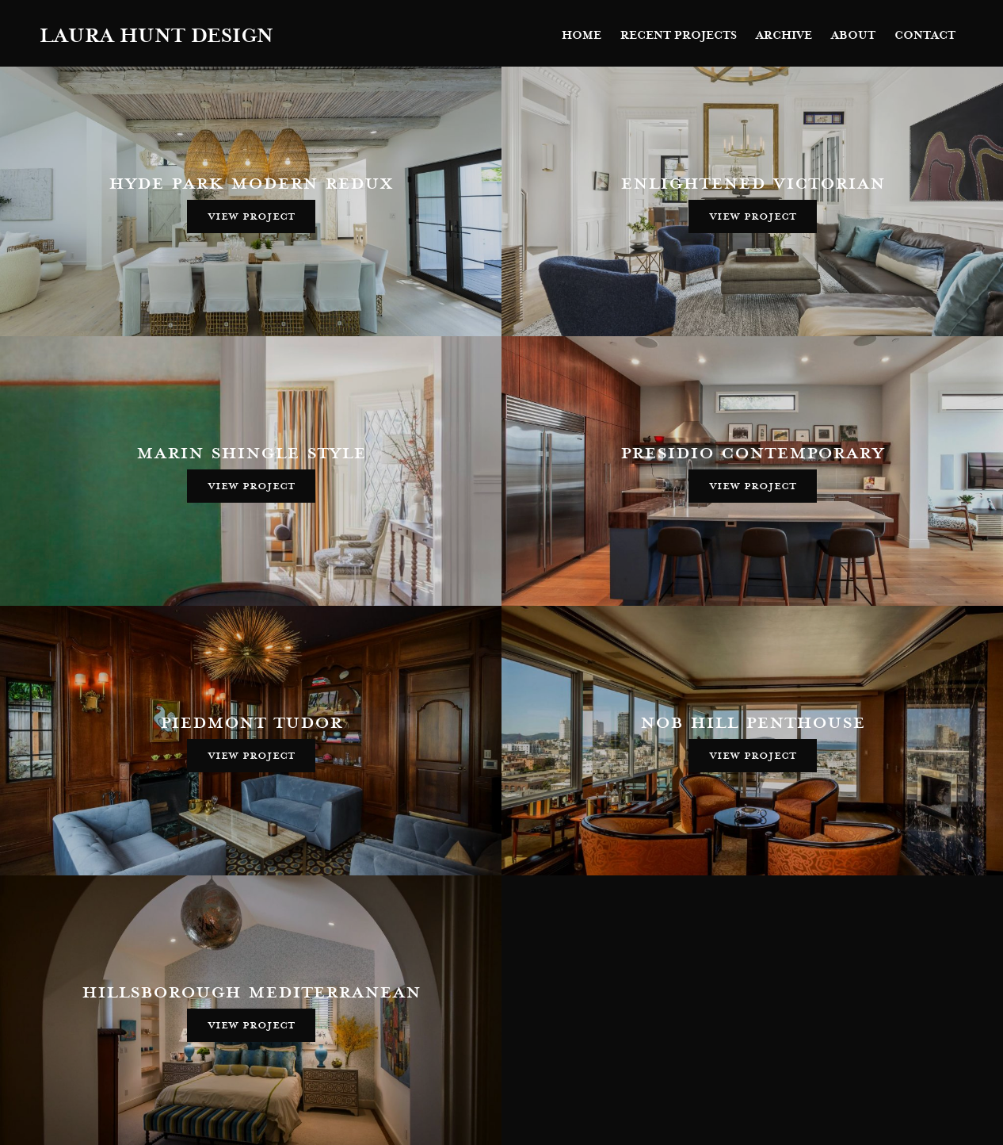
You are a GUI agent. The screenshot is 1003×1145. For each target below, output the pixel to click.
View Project (251, 215)
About (853, 35)
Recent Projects (678, 35)
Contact (924, 35)
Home (581, 35)
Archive (784, 35)
